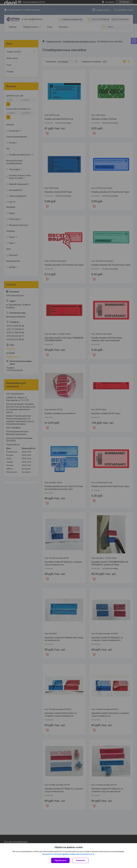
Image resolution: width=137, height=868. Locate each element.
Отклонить (80, 860)
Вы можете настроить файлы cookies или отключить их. (67, 854)
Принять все (60, 860)
